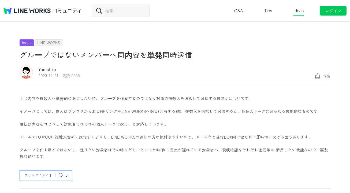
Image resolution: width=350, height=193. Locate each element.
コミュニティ (67, 10)
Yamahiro (47, 69)
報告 (326, 76)
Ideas (298, 11)
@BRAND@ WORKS (27, 11)
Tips (268, 11)
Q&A (238, 11)
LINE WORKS (48, 42)
